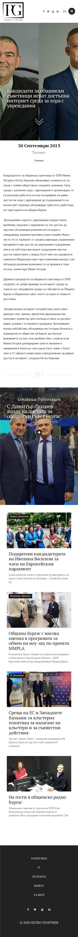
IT (39, 867)
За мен (39, 895)
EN (64, 11)
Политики (39, 858)
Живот (39, 885)
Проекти (39, 876)
